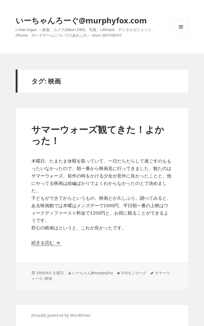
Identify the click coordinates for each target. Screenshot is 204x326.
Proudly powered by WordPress (60, 315)
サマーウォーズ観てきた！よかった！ (97, 135)
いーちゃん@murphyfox (92, 272)
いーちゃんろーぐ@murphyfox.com (81, 20)
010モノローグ (133, 272)
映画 (48, 278)
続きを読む (46, 243)
